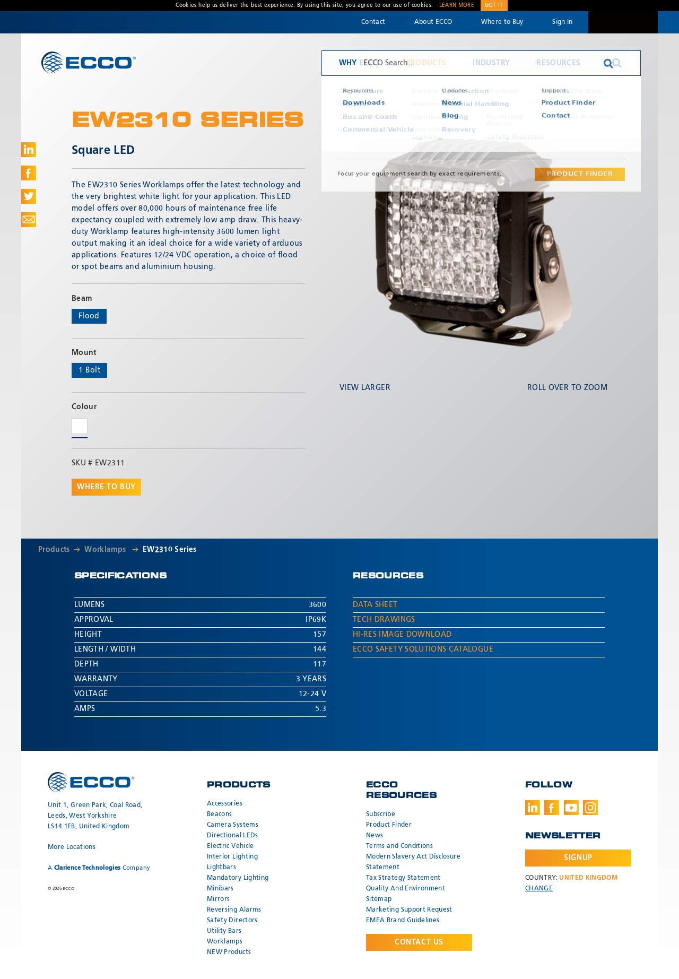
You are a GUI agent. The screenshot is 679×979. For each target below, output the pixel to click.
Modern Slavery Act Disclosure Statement (413, 862)
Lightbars (221, 867)
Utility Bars (224, 931)
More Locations (71, 847)
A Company (99, 868)
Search (617, 63)
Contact (373, 22)
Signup (578, 858)
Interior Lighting (232, 857)
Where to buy (106, 487)
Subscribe (380, 814)
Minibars (220, 889)
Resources (558, 63)
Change (539, 889)
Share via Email (28, 219)
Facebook (551, 807)
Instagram (590, 807)
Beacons (219, 814)
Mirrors (218, 899)
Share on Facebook (28, 173)
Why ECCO (359, 63)
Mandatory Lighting (237, 878)
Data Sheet (375, 605)
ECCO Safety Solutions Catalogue (423, 649)
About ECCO (433, 22)
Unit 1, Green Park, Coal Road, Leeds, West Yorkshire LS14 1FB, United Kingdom (95, 816)
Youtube (571, 807)
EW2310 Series (170, 549)
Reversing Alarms (234, 910)
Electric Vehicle (230, 846)
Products (426, 63)
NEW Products (229, 952)
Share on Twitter (28, 196)
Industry (491, 63)
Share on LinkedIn (28, 149)
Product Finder (389, 825)
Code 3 (622, 22)
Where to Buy (502, 22)
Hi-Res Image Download (402, 634)
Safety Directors (232, 920)
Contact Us (419, 942)
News (374, 836)
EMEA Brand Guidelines (402, 920)
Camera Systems (232, 825)
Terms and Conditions (399, 846)
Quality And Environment (405, 889)
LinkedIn (532, 807)
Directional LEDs (232, 836)
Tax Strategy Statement (403, 878)
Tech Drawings (384, 619)
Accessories (224, 804)
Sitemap (378, 899)
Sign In (562, 22)
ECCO (88, 62)
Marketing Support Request (409, 910)
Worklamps (106, 549)
